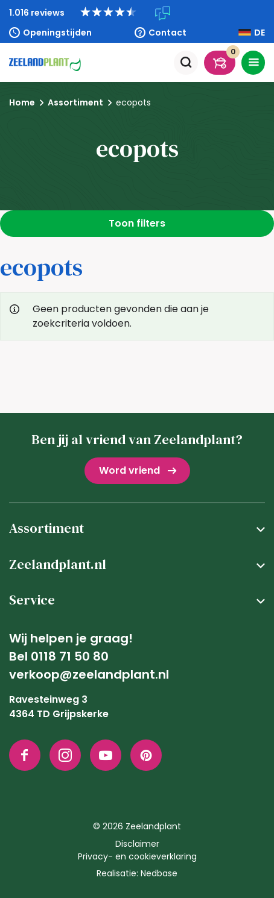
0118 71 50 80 (70, 656)
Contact (167, 32)
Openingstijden (57, 32)
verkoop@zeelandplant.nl (89, 674)
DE (259, 32)
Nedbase (159, 873)
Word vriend (129, 470)
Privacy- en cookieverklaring (137, 856)
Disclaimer (137, 844)
